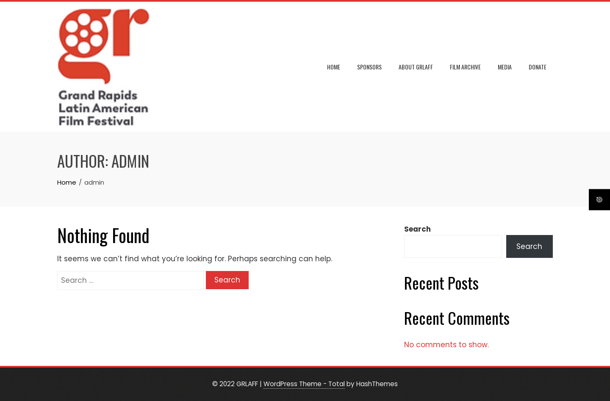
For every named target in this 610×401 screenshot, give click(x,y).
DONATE (537, 66)
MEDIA (505, 66)
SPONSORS (369, 66)
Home (333, 66)
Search (417, 229)
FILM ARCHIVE (465, 66)
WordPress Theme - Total (304, 383)
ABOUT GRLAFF (416, 66)
